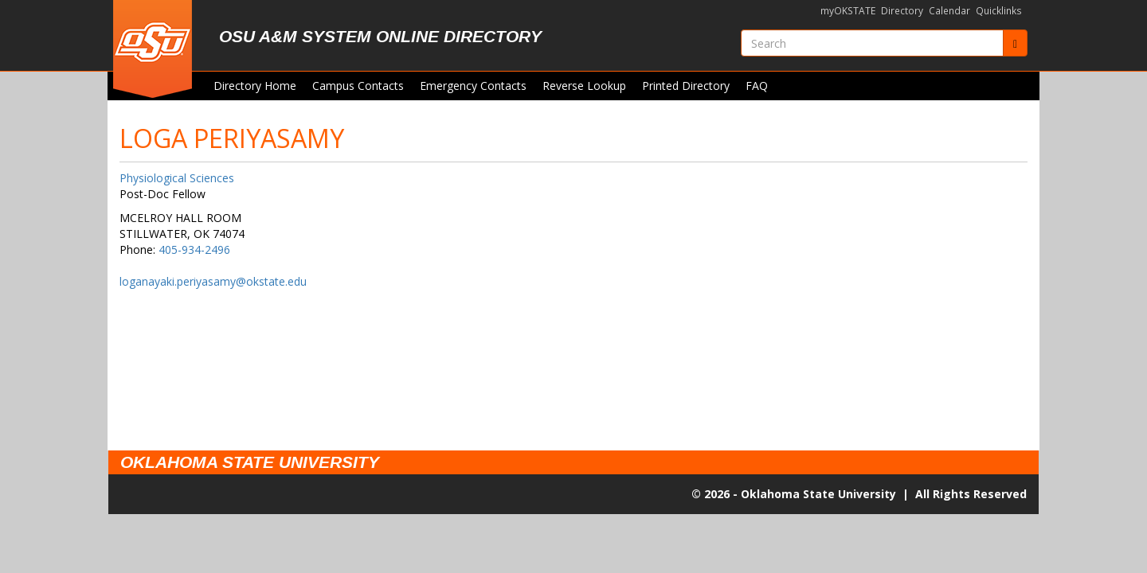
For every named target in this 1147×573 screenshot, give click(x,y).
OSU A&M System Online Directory (380, 36)
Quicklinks (999, 11)
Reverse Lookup (584, 85)
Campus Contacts (358, 85)
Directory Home (254, 85)
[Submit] (1015, 43)
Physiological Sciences (176, 177)
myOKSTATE (847, 11)
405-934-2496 (194, 249)
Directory (902, 11)
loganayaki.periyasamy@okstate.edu (213, 281)
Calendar (949, 11)
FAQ (757, 85)
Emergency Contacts (473, 85)
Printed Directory (686, 85)
